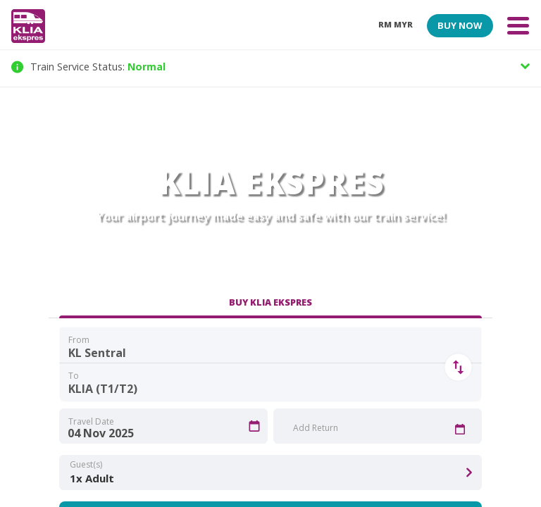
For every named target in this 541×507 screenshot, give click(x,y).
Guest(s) (86, 464)
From (78, 339)
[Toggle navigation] (518, 25)
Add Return (315, 427)
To (73, 375)
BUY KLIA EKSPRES (270, 302)
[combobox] (270, 346)
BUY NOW (459, 25)
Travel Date (91, 421)
